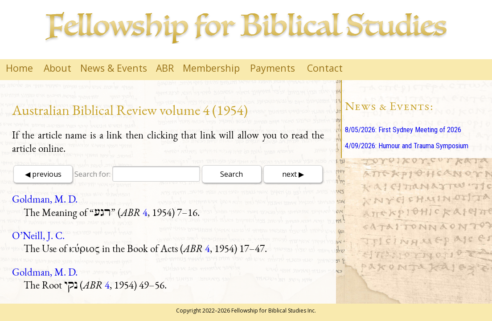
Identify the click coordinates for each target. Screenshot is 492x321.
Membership (211, 67)
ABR (165, 67)
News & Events (113, 67)
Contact (325, 67)
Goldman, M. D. (45, 199)
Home (19, 67)
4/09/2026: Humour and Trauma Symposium (406, 146)
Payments (272, 67)
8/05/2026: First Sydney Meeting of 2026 (403, 130)
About (57, 67)
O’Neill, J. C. (38, 235)
